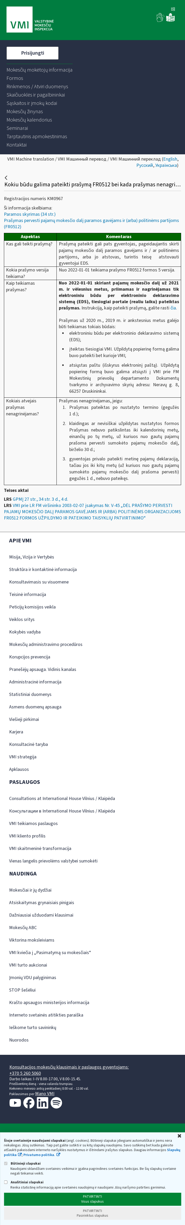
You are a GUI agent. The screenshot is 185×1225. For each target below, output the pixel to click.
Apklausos (19, 769)
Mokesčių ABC (23, 927)
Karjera (16, 732)
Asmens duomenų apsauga (35, 707)
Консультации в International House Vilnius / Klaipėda (62, 811)
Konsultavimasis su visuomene (39, 582)
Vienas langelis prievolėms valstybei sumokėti (53, 861)
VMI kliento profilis (27, 836)
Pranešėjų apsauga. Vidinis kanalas (42, 669)
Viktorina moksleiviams (31, 940)
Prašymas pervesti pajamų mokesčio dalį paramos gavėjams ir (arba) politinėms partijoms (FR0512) (91, 223)
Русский (144, 165)
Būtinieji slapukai (22, 1163)
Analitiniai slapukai (23, 1182)
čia (173, 308)
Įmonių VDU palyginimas (32, 977)
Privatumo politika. (39, 1155)
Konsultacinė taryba (28, 744)
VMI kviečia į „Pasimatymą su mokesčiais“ (50, 952)
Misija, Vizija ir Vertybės (31, 557)
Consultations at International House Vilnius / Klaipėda (62, 798)
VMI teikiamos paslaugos (33, 823)
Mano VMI (44, 1093)
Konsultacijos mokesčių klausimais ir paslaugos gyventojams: (69, 1067)
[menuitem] (40, 70)
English (170, 159)
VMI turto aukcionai (28, 965)
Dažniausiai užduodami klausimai (41, 915)
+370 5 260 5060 (25, 1073)
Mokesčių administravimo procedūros (45, 644)
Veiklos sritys (22, 619)
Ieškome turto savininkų (32, 1027)
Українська (166, 165)
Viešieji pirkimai (24, 719)
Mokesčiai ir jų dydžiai (30, 890)
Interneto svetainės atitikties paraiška (46, 1015)
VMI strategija (22, 757)
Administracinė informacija (35, 682)
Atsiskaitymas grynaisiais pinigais (41, 902)
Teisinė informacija (27, 594)
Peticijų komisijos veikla (32, 607)
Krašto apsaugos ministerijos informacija (49, 1002)
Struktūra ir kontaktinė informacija (43, 569)
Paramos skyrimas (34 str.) (30, 214)
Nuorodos (19, 1040)
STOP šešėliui (22, 990)
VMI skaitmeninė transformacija (40, 848)
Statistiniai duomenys (30, 694)
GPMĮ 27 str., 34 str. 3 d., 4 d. (40, 499)
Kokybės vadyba (25, 632)
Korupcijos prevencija (29, 657)
